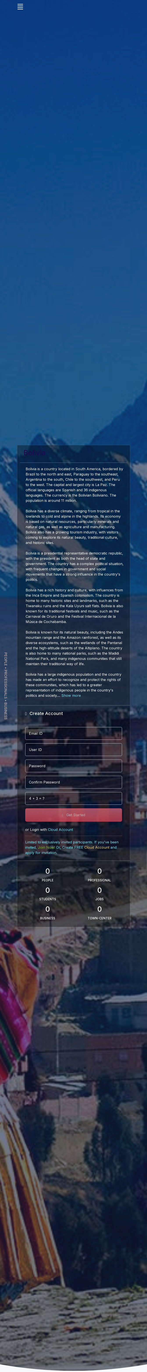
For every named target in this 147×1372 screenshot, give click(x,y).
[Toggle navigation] (20, 6)
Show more (71, 695)
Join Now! (46, 847)
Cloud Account (96, 847)
